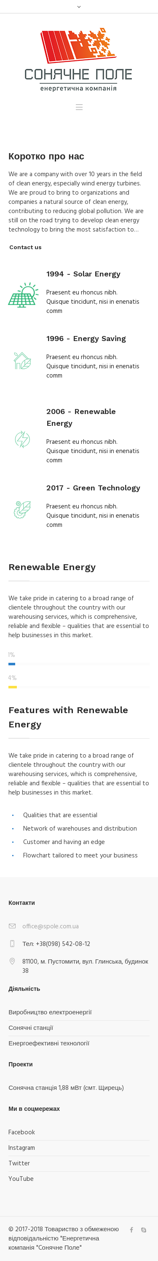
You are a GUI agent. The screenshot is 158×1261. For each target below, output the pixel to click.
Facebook (21, 1133)
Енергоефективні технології (48, 1044)
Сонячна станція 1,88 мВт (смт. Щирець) (66, 1088)
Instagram (21, 1148)
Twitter (19, 1164)
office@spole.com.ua (50, 927)
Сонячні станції (30, 1028)
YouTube (21, 1179)
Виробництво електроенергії (49, 1013)
